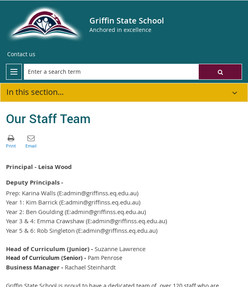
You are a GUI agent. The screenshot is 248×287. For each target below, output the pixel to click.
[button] (220, 72)
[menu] (14, 72)
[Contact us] (21, 54)
